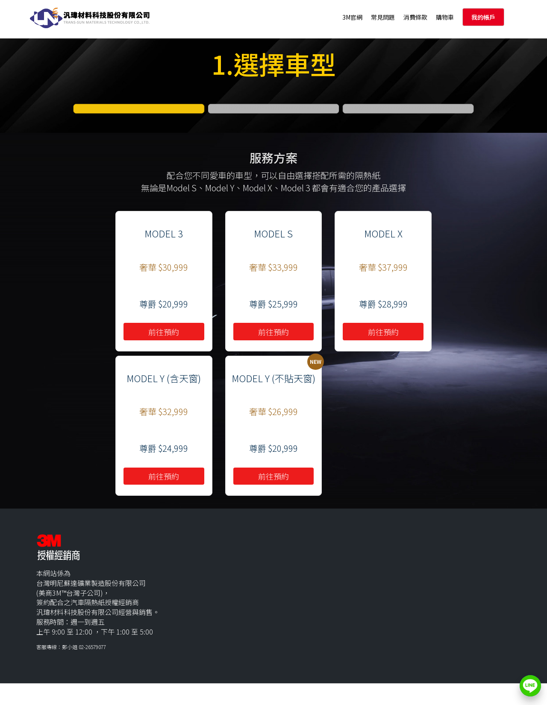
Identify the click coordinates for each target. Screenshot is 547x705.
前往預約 (163, 331)
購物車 (445, 17)
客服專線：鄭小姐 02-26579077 (71, 646)
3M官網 (352, 17)
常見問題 (383, 17)
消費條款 (415, 17)
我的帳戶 (483, 17)
